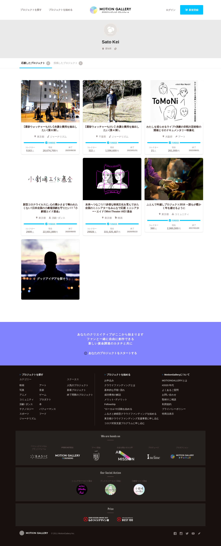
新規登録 (192, 10)
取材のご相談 (169, 399)
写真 (21, 390)
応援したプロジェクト (35, 63)
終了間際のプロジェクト (79, 395)
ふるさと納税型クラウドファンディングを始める (129, 414)
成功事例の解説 (112, 395)
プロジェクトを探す (31, 10)
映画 (21, 385)
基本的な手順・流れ (114, 390)
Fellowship (110, 404)
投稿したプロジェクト (68, 63)
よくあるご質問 (170, 390)
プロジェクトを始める (61, 10)
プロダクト (45, 399)
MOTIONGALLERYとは (174, 380)
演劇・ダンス (26, 404)
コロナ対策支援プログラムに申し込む (124, 423)
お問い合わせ (169, 395)
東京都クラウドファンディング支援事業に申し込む (129, 418)
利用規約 (166, 404)
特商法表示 (168, 414)
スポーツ (24, 414)
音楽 (41, 390)
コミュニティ (26, 399)
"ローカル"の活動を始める (118, 409)
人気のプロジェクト (77, 385)
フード (42, 414)
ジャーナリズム (27, 418)
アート (42, 385)
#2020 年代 (168, 385)
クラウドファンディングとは (119, 385)
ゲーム (42, 395)
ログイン (170, 10)
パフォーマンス (47, 409)
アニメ (23, 395)
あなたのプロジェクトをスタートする (110, 353)
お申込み (109, 380)
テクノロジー (26, 409)
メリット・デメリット (115, 399)
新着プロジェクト (76, 390)
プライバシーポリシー (174, 409)
